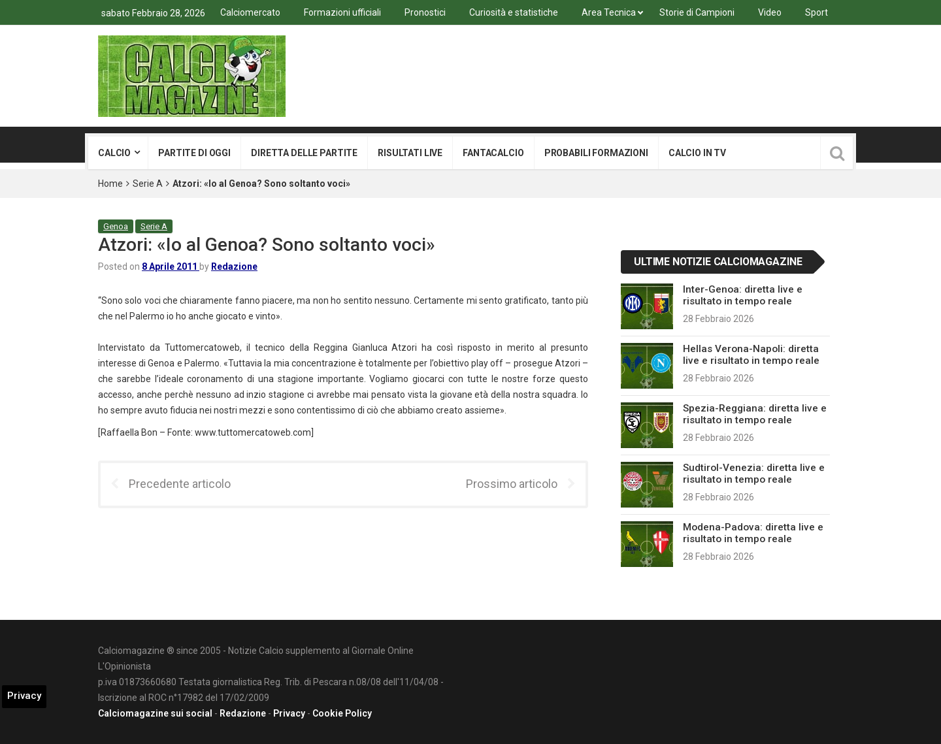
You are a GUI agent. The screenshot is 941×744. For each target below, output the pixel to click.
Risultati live (410, 153)
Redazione (234, 266)
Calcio (114, 153)
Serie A (148, 183)
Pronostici (425, 12)
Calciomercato (250, 12)
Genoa (115, 226)
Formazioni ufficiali (342, 12)
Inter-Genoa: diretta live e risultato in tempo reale (742, 295)
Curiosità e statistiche (513, 12)
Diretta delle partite (304, 153)
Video (770, 12)
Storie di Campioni (697, 12)
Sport (816, 12)
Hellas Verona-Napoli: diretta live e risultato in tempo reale (751, 354)
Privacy (289, 713)
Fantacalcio (493, 153)
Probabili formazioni (596, 153)
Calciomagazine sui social (155, 713)
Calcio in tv (697, 153)
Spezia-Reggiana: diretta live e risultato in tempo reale (755, 414)
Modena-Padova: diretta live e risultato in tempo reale (753, 533)
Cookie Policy (342, 713)
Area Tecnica (609, 12)
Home (110, 183)
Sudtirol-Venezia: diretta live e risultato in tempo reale (754, 473)
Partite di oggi (194, 153)
